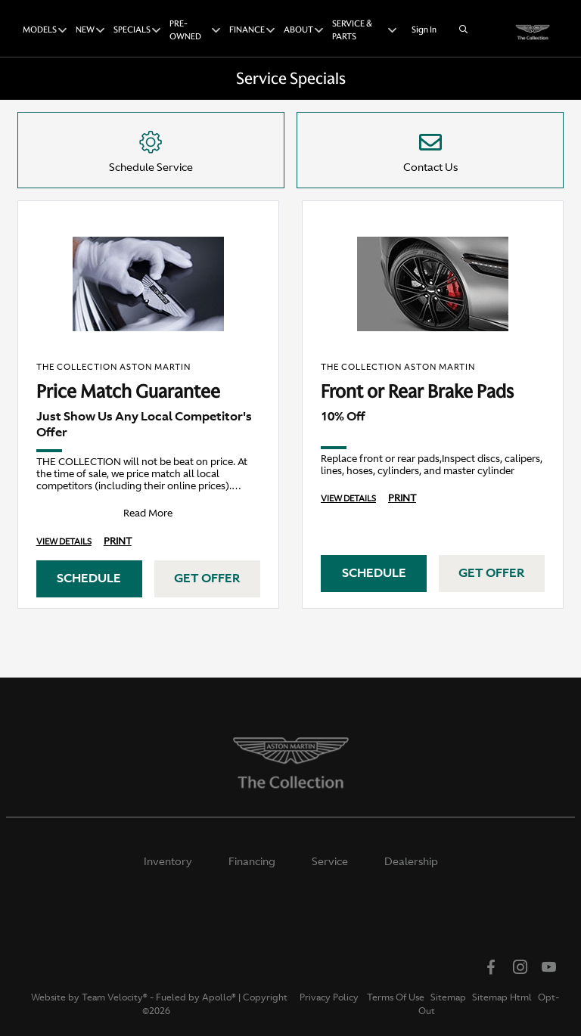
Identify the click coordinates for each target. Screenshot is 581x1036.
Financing (251, 861)
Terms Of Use (394, 997)
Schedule (89, 577)
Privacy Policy (329, 997)
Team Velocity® (115, 997)
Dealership (411, 861)
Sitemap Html (502, 997)
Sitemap (448, 997)
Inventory (168, 861)
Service (330, 861)
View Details (64, 541)
